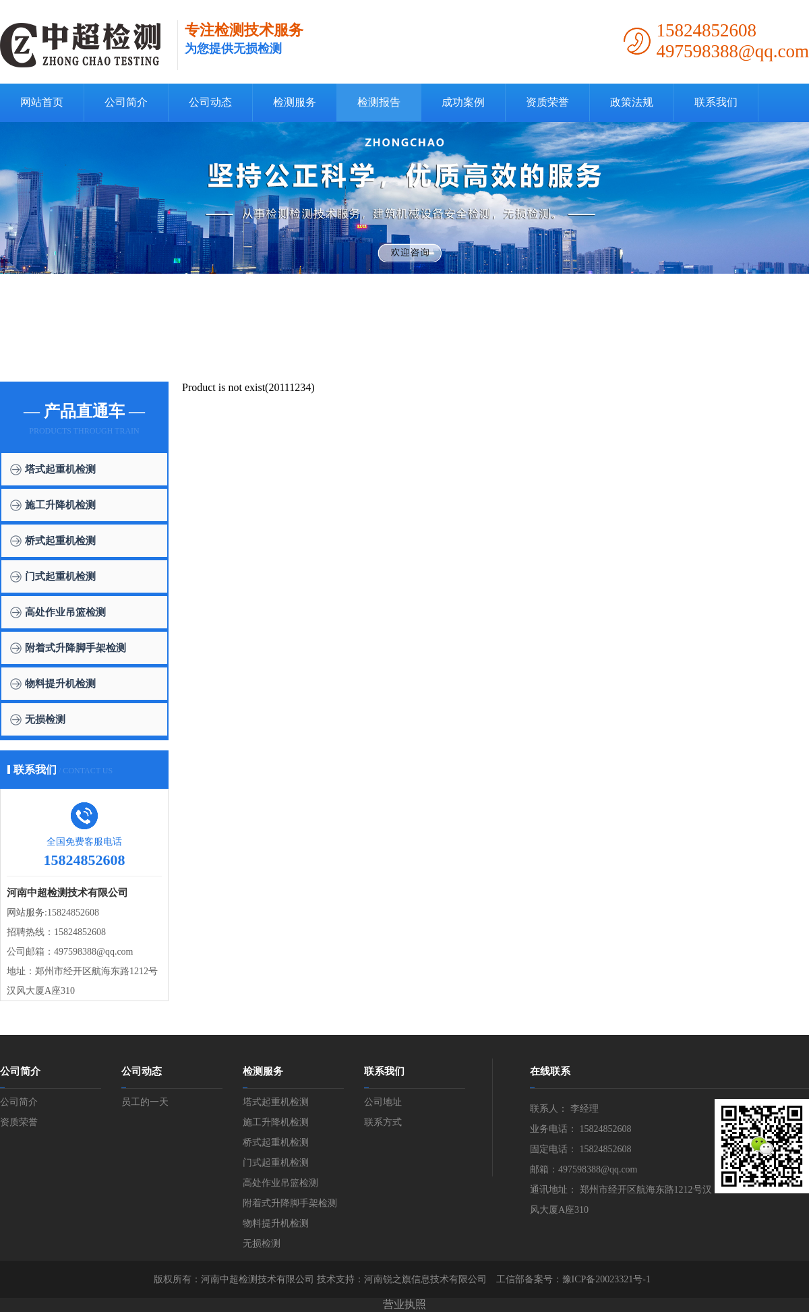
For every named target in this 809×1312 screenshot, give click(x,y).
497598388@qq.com (93, 952)
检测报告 (378, 102)
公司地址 (383, 1102)
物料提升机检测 (60, 683)
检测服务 (294, 102)
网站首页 (41, 102)
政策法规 (631, 102)
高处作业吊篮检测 (65, 612)
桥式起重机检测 (60, 540)
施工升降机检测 (60, 505)
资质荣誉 (547, 102)
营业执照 (404, 1304)
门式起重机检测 (60, 576)
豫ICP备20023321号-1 (606, 1279)
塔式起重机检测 (60, 469)
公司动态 (210, 102)
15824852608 (73, 912)
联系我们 (716, 102)
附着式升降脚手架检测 (75, 648)
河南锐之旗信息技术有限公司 (425, 1279)
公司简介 (126, 102)
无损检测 (45, 719)
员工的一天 (145, 1102)
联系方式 (383, 1122)
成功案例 (463, 102)
